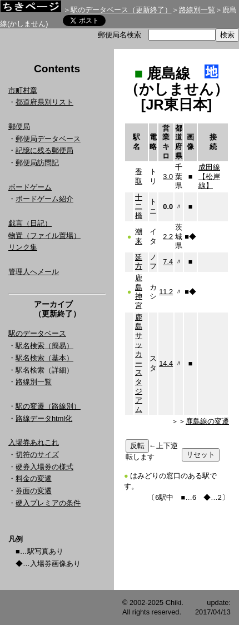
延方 (138, 262)
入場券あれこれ (33, 442)
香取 (138, 176)
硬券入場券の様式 (44, 467)
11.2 (166, 291)
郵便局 (19, 126)
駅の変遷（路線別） (48, 406)
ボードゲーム (30, 187)
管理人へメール (33, 271)
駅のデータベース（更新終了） (121, 10)
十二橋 (138, 206)
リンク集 (22, 247)
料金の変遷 (34, 478)
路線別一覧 (197, 10)
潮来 (138, 236)
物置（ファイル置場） (44, 235)
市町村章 (22, 90)
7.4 (168, 261)
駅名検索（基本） (44, 358)
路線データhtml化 (44, 418)
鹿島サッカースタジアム (138, 363)
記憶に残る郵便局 (44, 150)
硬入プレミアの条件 (48, 503)
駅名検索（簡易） (44, 345)
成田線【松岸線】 (209, 176)
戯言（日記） (30, 223)
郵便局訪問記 (37, 162)
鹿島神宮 (138, 292)
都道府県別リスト (44, 102)
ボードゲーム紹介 (44, 199)
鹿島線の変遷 (207, 421)
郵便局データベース (48, 139)
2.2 (168, 236)
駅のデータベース (37, 333)
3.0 (168, 176)
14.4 (166, 363)
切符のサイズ (37, 454)
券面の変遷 (34, 491)
